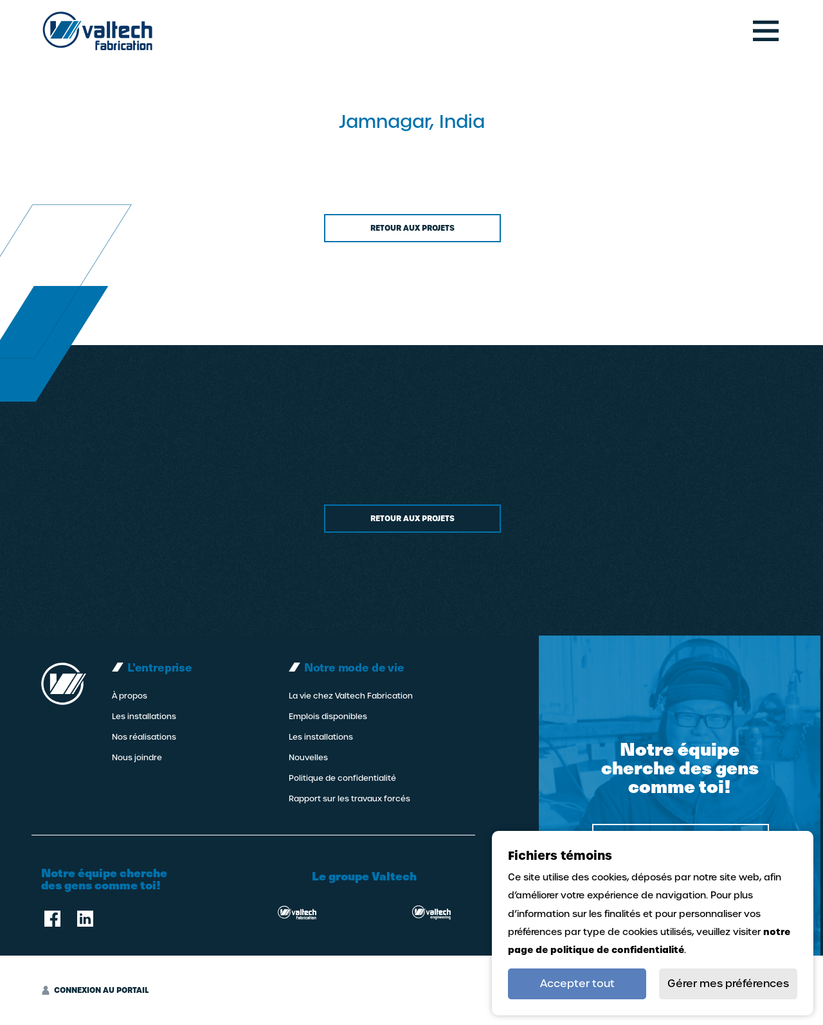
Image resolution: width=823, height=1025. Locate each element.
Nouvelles (308, 758)
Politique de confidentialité (342, 778)
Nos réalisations (144, 737)
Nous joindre (137, 758)
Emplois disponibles (328, 716)
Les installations (144, 716)
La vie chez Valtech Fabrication (351, 696)
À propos (129, 696)
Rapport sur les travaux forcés (349, 799)
